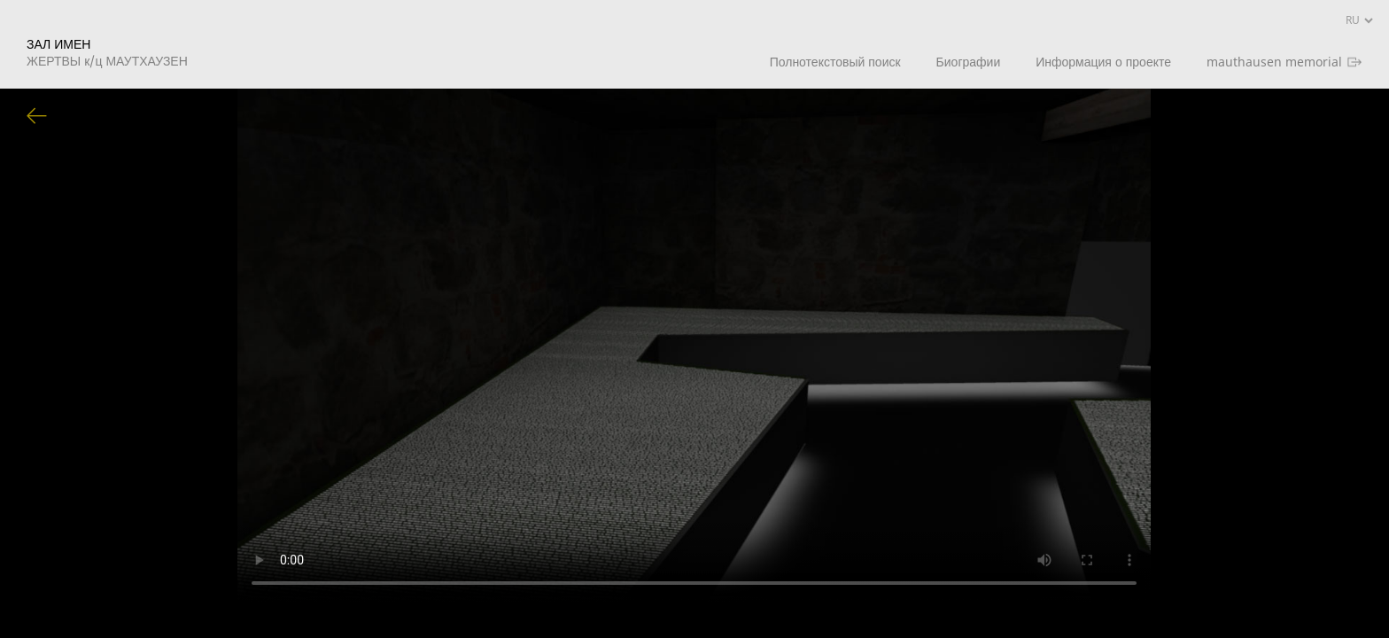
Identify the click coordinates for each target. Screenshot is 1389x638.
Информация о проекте (1103, 61)
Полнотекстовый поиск (835, 61)
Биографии (968, 61)
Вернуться (37, 116)
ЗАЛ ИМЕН (107, 52)
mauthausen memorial (1274, 61)
